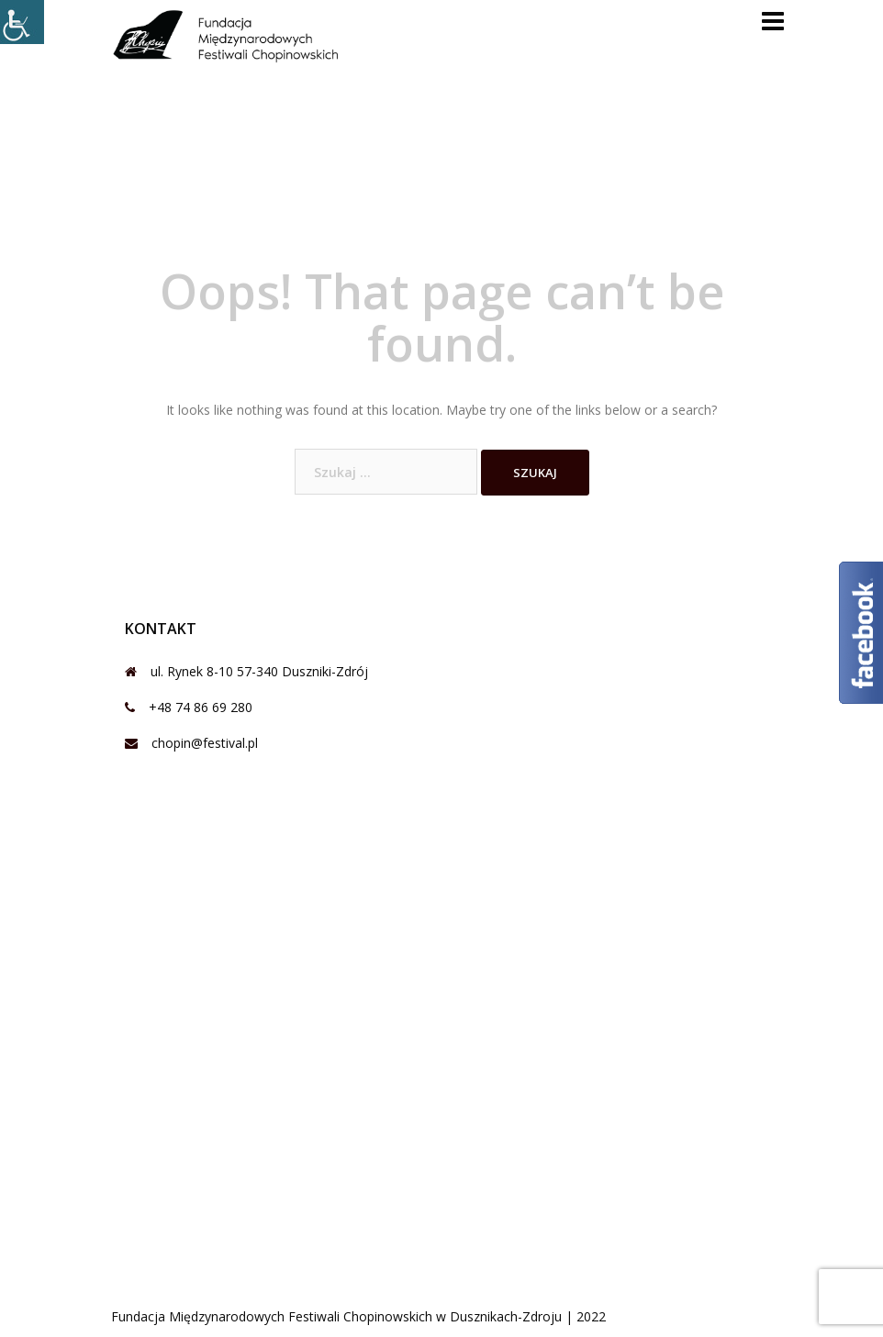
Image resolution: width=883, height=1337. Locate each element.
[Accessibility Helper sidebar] (22, 22)
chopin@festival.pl (204, 743)
